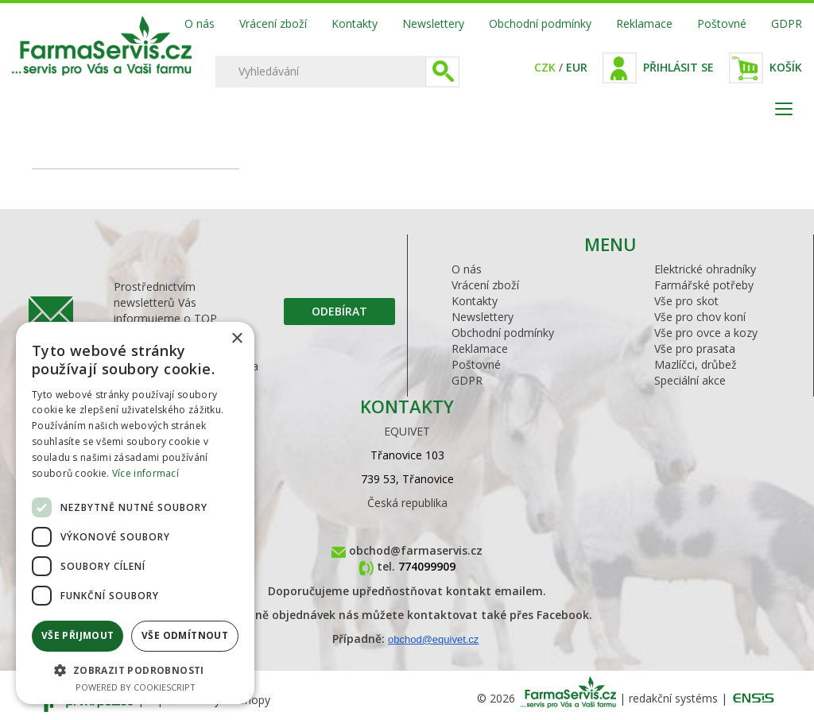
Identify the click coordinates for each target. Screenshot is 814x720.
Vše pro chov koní (700, 316)
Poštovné (721, 23)
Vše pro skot (686, 300)
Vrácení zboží (273, 23)
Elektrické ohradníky (705, 269)
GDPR (786, 23)
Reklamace (644, 23)
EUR (576, 67)
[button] (135, 669)
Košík (785, 67)
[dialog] (135, 513)
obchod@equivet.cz (433, 639)
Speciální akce (690, 380)
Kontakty (354, 23)
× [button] (236, 339)
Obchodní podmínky (540, 23)
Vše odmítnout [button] (184, 635)
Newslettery (433, 23)
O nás (199, 23)
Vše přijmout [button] (77, 635)
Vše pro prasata (694, 348)
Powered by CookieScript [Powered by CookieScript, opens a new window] (136, 687)
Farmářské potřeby (704, 284)
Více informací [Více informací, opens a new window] (145, 473)
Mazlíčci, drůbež (695, 364)
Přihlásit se (678, 67)
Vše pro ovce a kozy (706, 332)
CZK (545, 67)
